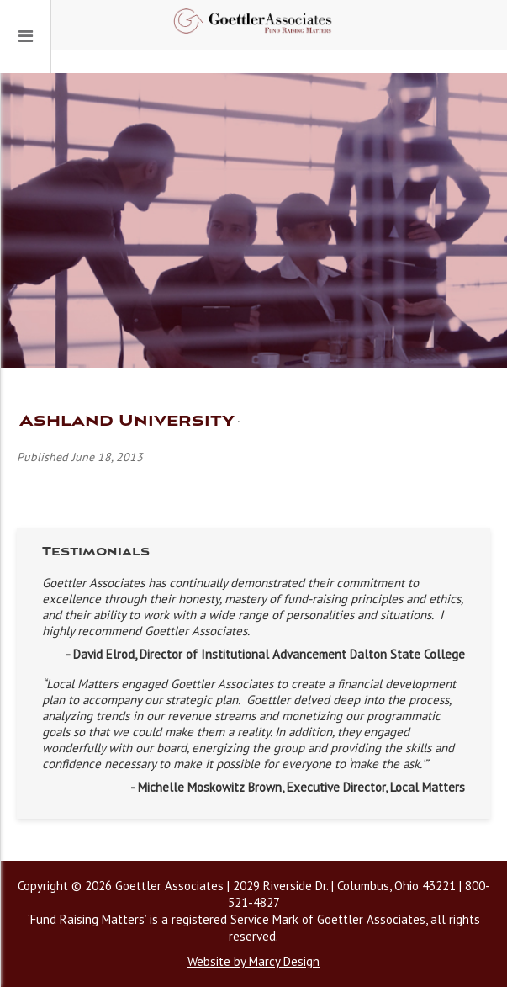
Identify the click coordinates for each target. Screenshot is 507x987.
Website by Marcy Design (253, 961)
